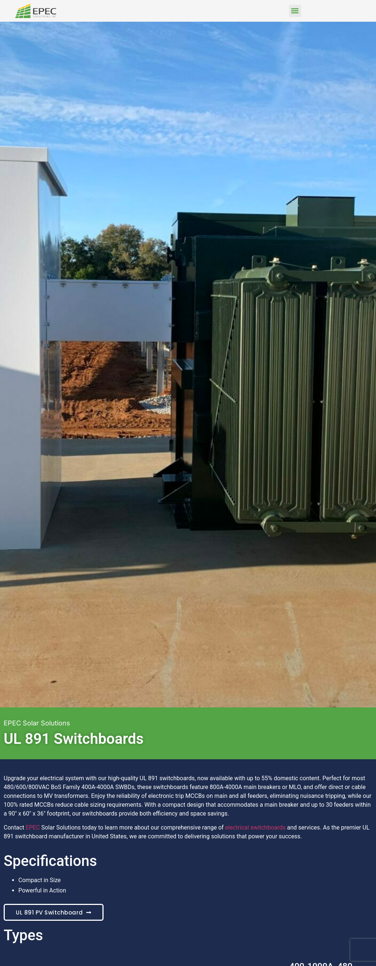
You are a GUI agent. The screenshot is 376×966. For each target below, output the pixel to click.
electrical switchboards (255, 827)
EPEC (33, 827)
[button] (295, 11)
